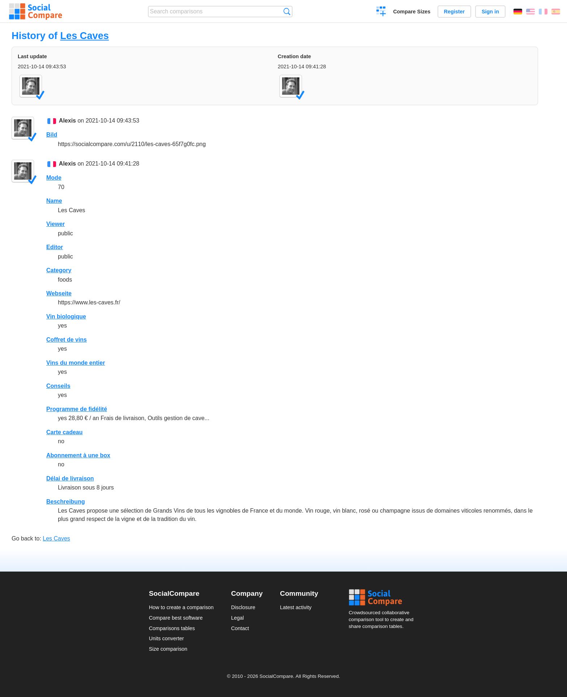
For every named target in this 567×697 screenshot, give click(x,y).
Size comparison (168, 649)
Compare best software (176, 618)
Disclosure (243, 607)
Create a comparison (381, 12)
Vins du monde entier (75, 363)
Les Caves (84, 35)
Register (454, 11)
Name (54, 201)
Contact (240, 628)
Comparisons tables (172, 628)
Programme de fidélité (76, 409)
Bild (51, 135)
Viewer (55, 224)
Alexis (67, 120)
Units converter (166, 638)
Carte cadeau (64, 432)
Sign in (490, 11)
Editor (54, 247)
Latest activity (295, 607)
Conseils (58, 386)
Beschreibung (65, 502)
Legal (237, 618)
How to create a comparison (181, 607)
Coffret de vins (66, 340)
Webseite (59, 293)
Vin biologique (66, 316)
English (530, 11)
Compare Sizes (411, 11)
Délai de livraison (70, 478)
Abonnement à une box (78, 455)
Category (58, 270)
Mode (53, 178)
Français (543, 11)
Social (383, 597)
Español (555, 11)
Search (287, 11)
